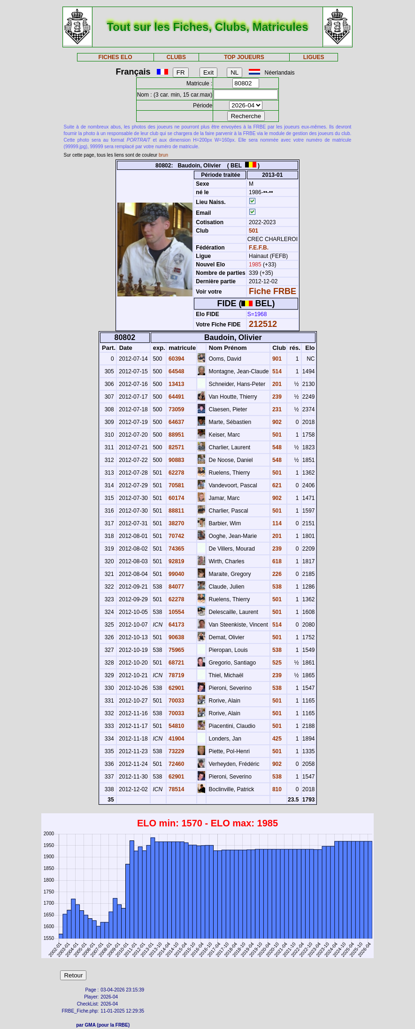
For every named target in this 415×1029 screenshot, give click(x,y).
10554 (175, 612)
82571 (175, 447)
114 (276, 523)
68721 (175, 662)
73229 (175, 751)
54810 (175, 726)
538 (276, 586)
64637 (175, 422)
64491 (175, 396)
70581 (175, 485)
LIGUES (313, 57)
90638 (175, 637)
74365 (175, 548)
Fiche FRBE (272, 291)
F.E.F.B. (259, 247)
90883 (175, 460)
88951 (175, 434)
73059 (175, 409)
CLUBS (176, 57)
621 (276, 485)
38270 (175, 523)
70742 (175, 536)
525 (276, 662)
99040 (175, 574)
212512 (263, 324)
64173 (175, 624)
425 (276, 738)
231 (276, 409)
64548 (175, 371)
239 (276, 396)
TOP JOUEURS (244, 57)
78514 (175, 789)
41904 (175, 738)
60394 (175, 359)
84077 (175, 586)
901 (276, 359)
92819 (175, 561)
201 (276, 384)
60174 (175, 498)
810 (276, 789)
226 (276, 574)
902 (276, 422)
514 (276, 371)
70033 (175, 700)
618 (276, 561)
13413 (175, 384)
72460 (175, 764)
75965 (175, 650)
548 (276, 447)
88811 (175, 510)
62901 (175, 688)
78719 (175, 675)
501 (252, 230)
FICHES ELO (115, 57)
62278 (175, 472)
